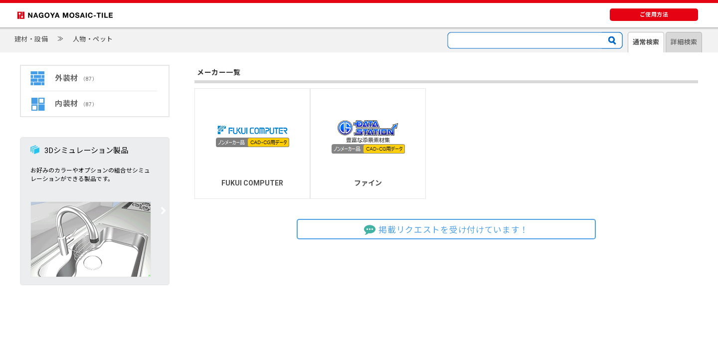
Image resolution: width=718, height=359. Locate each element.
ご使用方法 (654, 14)
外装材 (76, 78)
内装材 (76, 103)
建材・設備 (31, 39)
